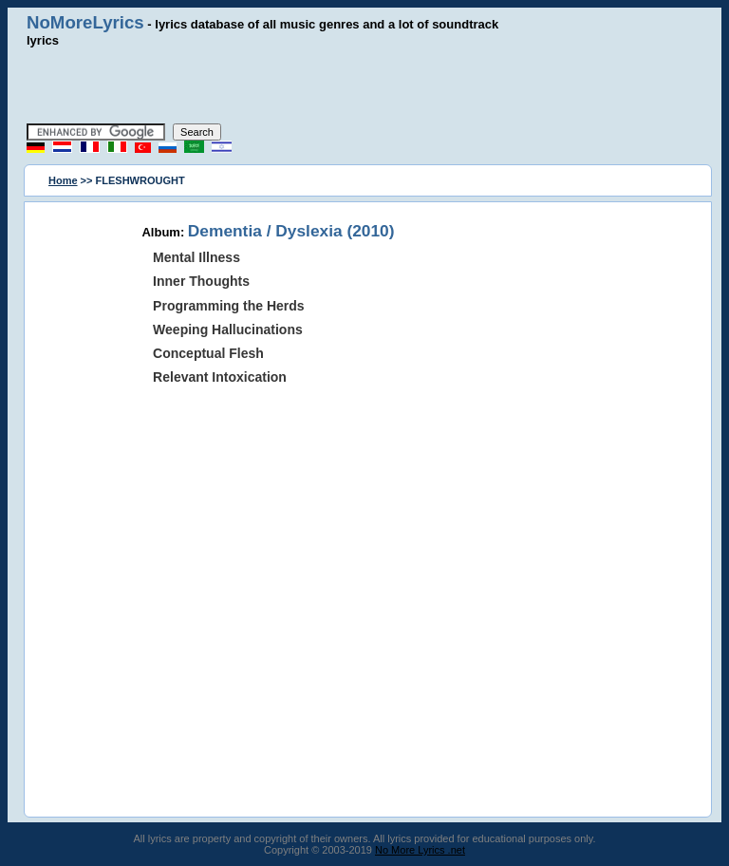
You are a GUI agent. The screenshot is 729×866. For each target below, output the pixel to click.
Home (63, 180)
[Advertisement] (364, 85)
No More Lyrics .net (420, 850)
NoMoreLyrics (85, 22)
